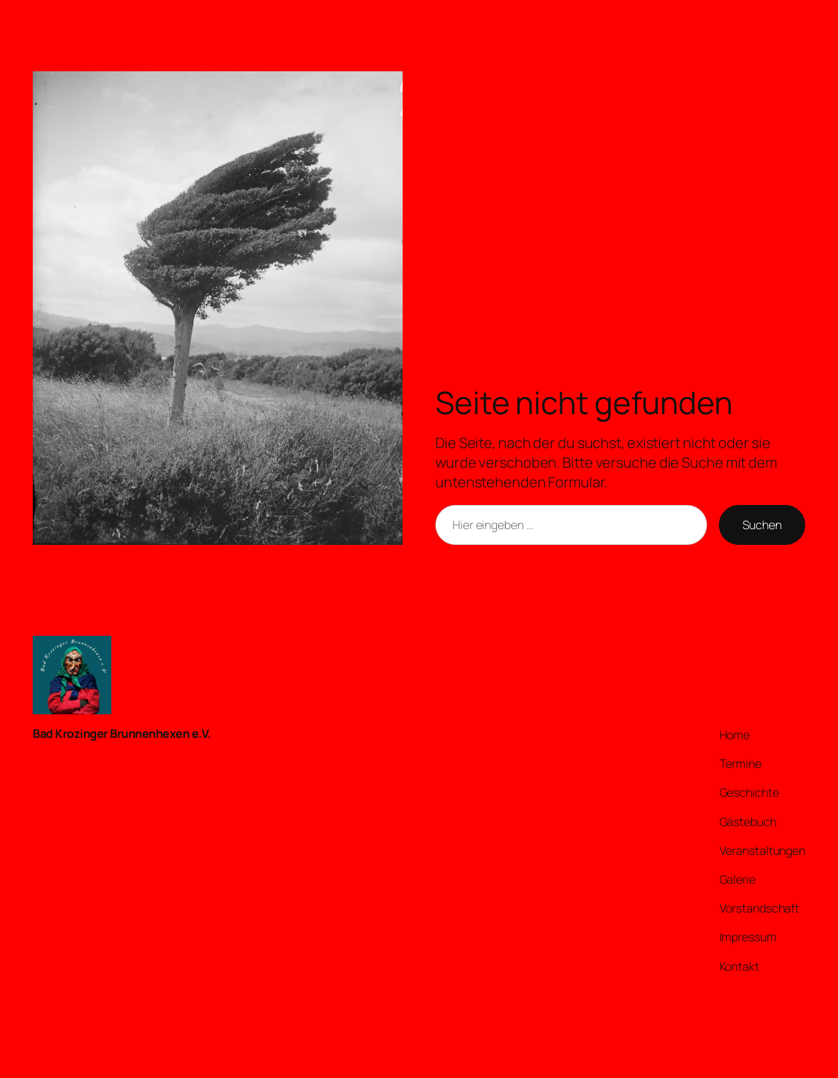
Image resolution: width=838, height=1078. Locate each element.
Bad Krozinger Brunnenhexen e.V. (122, 733)
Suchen (762, 524)
